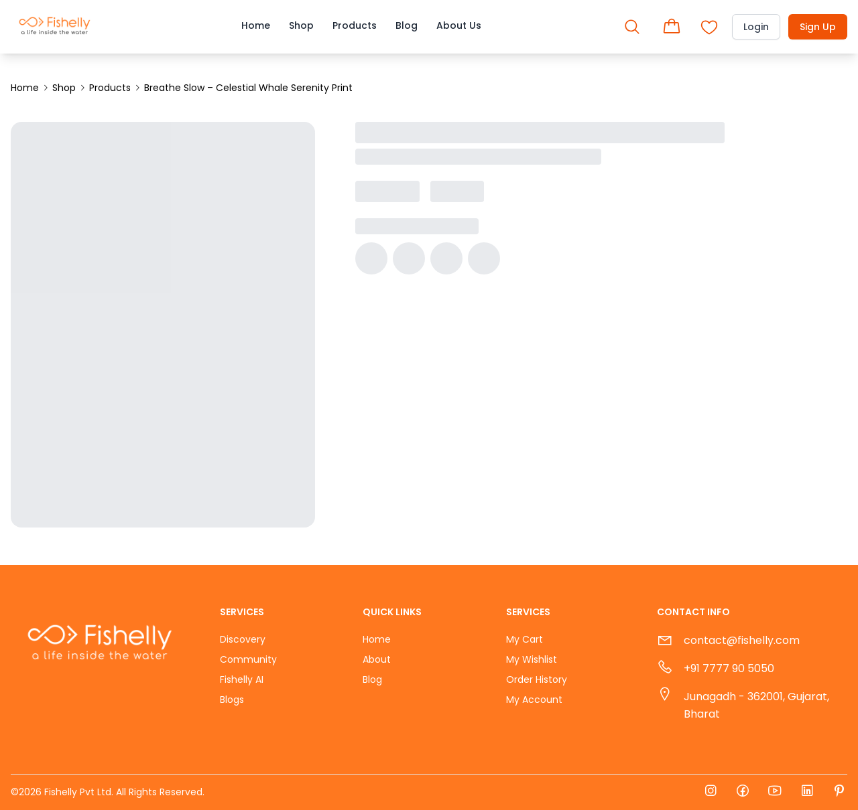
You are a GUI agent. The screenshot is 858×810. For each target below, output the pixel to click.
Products (354, 25)
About (377, 659)
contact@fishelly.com (742, 640)
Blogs (232, 699)
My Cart (524, 639)
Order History (536, 679)
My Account (534, 699)
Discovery (242, 639)
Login (756, 26)
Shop (301, 25)
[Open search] (632, 27)
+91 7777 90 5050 (729, 668)
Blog (406, 25)
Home (255, 25)
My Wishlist (531, 659)
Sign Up (818, 26)
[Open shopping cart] (671, 27)
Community (248, 659)
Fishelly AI (241, 679)
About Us (458, 25)
